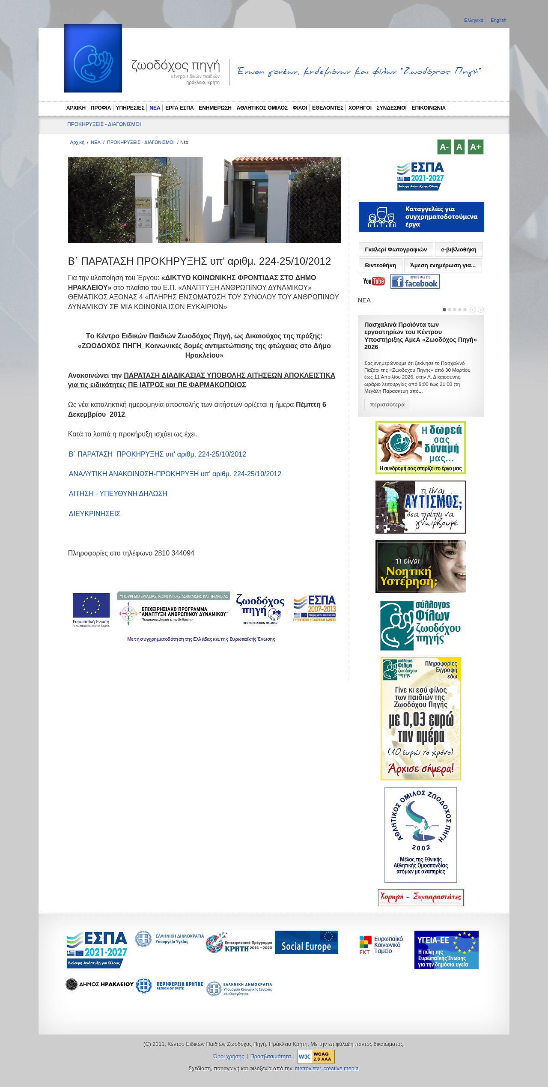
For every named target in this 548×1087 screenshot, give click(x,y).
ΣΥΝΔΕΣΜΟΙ (392, 108)
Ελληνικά (474, 20)
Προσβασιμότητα (270, 1057)
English (498, 20)
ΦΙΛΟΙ (300, 108)
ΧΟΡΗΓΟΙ (360, 108)
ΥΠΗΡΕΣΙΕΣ (130, 108)
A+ (475, 147)
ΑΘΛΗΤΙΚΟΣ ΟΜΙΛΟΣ (262, 108)
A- (444, 147)
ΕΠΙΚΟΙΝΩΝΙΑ (429, 108)
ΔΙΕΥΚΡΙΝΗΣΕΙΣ (94, 513)
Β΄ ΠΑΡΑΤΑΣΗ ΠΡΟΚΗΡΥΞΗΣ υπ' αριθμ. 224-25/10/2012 (157, 454)
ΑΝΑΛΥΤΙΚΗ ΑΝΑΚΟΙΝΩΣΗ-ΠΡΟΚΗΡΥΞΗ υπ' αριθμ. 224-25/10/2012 (175, 474)
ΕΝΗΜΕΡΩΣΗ (215, 108)
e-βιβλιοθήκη (459, 249)
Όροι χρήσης (228, 1057)
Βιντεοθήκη (380, 265)
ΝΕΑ (154, 108)
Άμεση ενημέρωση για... (443, 265)
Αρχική (77, 142)
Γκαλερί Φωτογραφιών (396, 249)
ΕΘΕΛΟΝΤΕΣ (328, 108)
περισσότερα (387, 404)
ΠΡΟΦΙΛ (101, 108)
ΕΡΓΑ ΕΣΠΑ (179, 108)
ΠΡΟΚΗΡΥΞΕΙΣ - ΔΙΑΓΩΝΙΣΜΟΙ (104, 124)
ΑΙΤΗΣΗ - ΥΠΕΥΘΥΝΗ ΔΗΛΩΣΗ (118, 493)
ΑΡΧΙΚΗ (76, 108)
